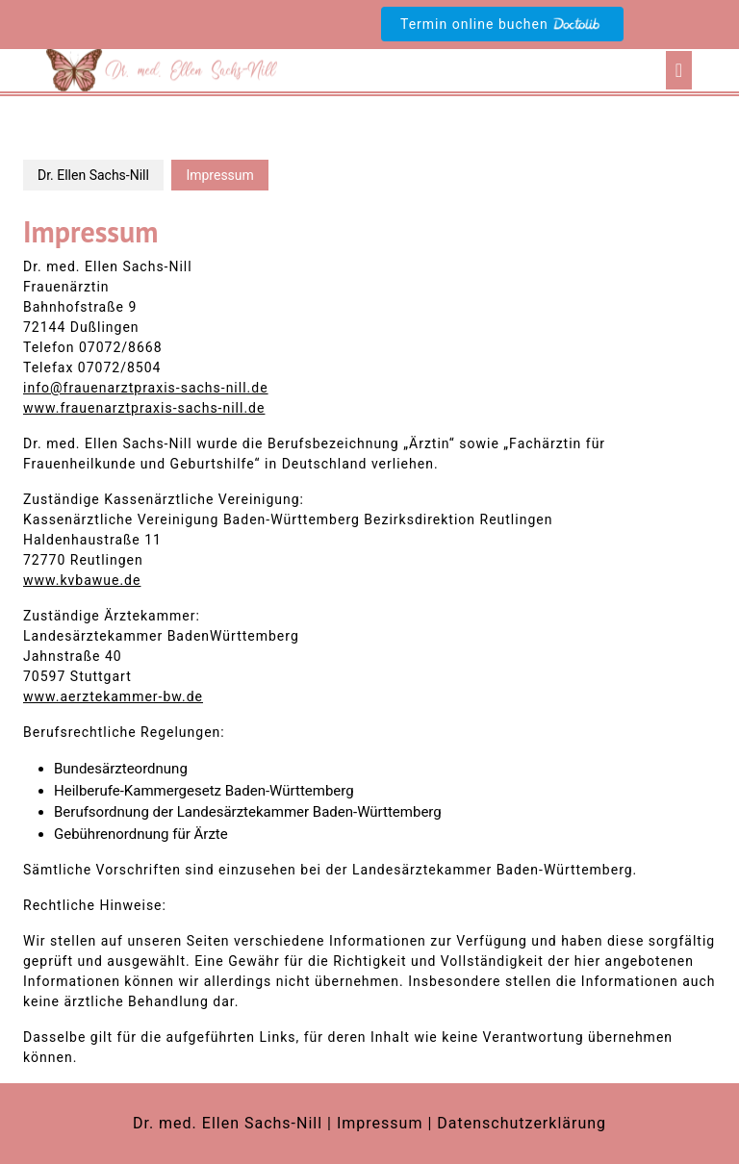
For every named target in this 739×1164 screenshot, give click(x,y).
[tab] (679, 70)
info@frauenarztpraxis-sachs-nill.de (145, 387)
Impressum (380, 1123)
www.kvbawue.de (81, 580)
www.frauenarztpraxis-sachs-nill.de (144, 408)
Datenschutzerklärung (521, 1123)
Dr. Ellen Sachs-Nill (93, 175)
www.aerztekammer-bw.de (113, 696)
